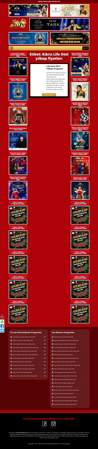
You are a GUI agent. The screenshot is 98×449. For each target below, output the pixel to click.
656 (45, 344)
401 (45, 369)
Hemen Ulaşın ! (49, 95)
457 (45, 362)
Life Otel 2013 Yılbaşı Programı (54, 67)
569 (45, 351)
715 (45, 340)
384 (45, 372)
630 (45, 347)
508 (45, 354)
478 (45, 358)
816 (45, 337)
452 (45, 365)
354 (45, 376)
